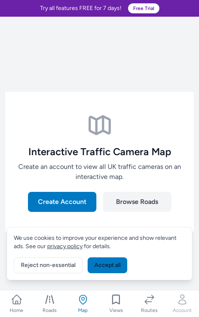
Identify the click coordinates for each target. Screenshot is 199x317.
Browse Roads (137, 202)
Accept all (107, 265)
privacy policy (65, 246)
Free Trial (143, 8)
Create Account (62, 202)
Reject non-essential (48, 265)
